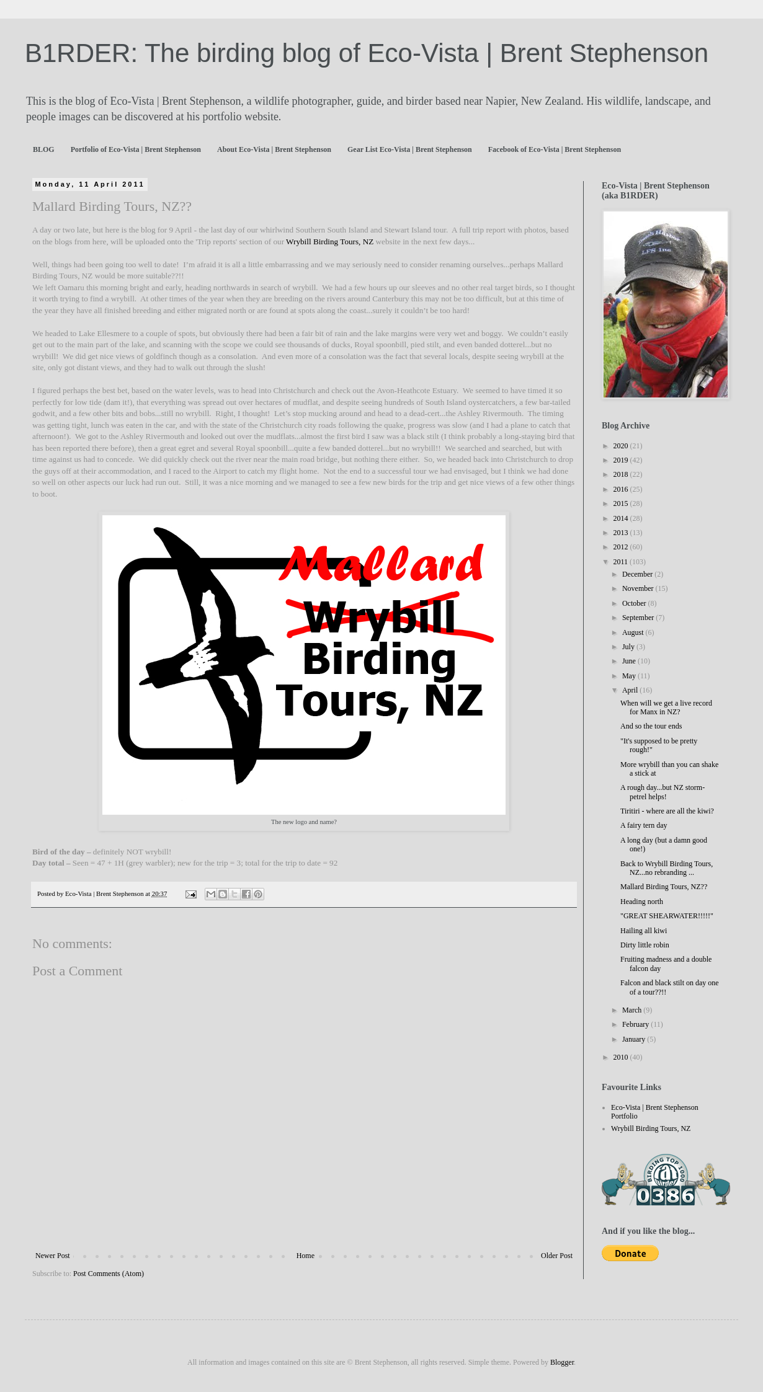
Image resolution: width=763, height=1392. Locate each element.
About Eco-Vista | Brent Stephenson (274, 149)
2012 (622, 547)
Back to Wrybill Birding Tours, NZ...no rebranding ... (666, 868)
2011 (622, 561)
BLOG (44, 149)
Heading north (641, 901)
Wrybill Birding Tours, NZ (330, 241)
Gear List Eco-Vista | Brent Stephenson (409, 149)
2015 (622, 503)
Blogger (562, 1362)
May (630, 676)
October (635, 603)
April (631, 690)
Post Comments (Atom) (108, 1273)
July (629, 646)
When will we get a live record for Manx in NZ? (666, 707)
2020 (622, 445)
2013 (622, 532)
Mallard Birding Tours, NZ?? (663, 886)
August (634, 632)
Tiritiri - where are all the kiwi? (667, 811)
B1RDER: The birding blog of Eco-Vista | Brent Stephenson (366, 53)
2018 (622, 474)
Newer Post (52, 1255)
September (639, 617)
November (639, 588)
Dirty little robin (644, 945)
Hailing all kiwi (643, 930)
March (632, 1010)
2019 (622, 460)
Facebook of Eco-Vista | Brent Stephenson (554, 149)
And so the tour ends (651, 726)
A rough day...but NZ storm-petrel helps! (662, 791)
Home (306, 1255)
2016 (622, 489)
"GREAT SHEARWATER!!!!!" (666, 915)
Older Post (557, 1255)
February (636, 1024)
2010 (622, 1057)
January (634, 1039)
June (630, 661)
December (638, 574)
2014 (622, 518)
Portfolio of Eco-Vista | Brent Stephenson (136, 149)
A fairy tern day (643, 825)
